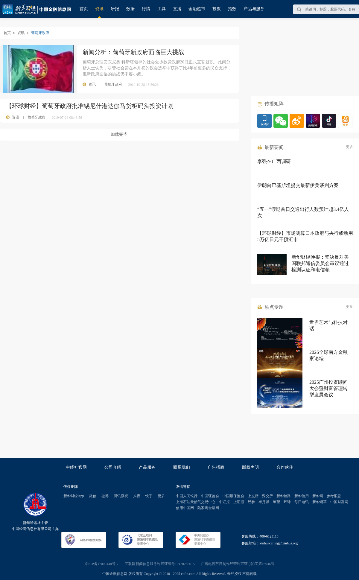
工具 (161, 9)
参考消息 (334, 496)
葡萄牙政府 (36, 117)
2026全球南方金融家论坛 (328, 355)
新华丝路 (283, 496)
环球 (287, 502)
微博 (105, 496)
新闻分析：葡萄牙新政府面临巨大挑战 (133, 52)
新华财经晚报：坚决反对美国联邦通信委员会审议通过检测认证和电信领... (320, 263)
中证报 (224, 502)
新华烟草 (319, 502)
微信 (92, 496)
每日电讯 (301, 502)
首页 (84, 9)
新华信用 (301, 496)
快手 (149, 496)
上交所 (253, 496)
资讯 (99, 9)
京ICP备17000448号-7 (101, 564)
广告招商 (216, 467)
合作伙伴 (284, 467)
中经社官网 (76, 467)
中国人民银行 (186, 496)
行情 (146, 9)
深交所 (267, 496)
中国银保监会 (233, 496)
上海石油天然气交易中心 (195, 502)
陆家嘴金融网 (208, 508)
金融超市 (196, 9)
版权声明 (250, 467)
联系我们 (181, 467)
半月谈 (263, 502)
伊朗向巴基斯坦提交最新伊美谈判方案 (298, 185)
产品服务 (147, 467)
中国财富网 (339, 502)
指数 (232, 9)
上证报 (238, 502)
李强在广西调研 (274, 161)
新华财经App (73, 496)
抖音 (136, 496)
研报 (115, 9)
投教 (216, 9)
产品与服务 (254, 9)
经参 (251, 502)
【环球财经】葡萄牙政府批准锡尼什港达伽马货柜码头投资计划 (90, 106)
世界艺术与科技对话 (328, 325)
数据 (130, 9)
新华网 (317, 496)
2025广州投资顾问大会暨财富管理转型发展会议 (328, 388)
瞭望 (276, 502)
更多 (349, 147)
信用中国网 (185, 508)
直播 (177, 9)
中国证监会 (210, 496)
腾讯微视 (121, 496)
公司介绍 (112, 467)
